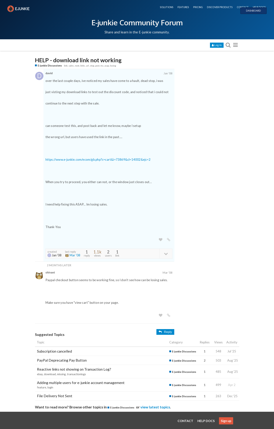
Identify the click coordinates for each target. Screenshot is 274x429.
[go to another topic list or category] (235, 44)
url (87, 65)
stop (92, 65)
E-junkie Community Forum (137, 22)
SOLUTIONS (166, 7)
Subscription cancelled (54, 351)
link (66, 65)
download (50, 374)
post (97, 65)
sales (71, 65)
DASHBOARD (253, 10)
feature (41, 387)
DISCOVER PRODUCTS (220, 7)
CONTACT (243, 7)
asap (107, 65)
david (49, 73)
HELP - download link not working (78, 60)
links (82, 65)
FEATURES (183, 7)
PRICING (198, 7)
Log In (217, 45)
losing (113, 65)
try (102, 65)
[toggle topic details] (166, 253)
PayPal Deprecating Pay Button (62, 360)
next (77, 65)
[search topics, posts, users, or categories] (228, 44)
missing (61, 374)
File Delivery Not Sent (54, 396)
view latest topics (155, 407)
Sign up (226, 421)
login (50, 387)
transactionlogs (76, 374)
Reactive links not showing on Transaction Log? (74, 369)
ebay (40, 374)
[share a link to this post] (168, 240)
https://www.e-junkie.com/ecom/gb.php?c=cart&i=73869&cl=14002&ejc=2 (98, 159)
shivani (50, 272)
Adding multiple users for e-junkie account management (81, 383)
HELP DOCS (259, 7)
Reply (165, 332)
